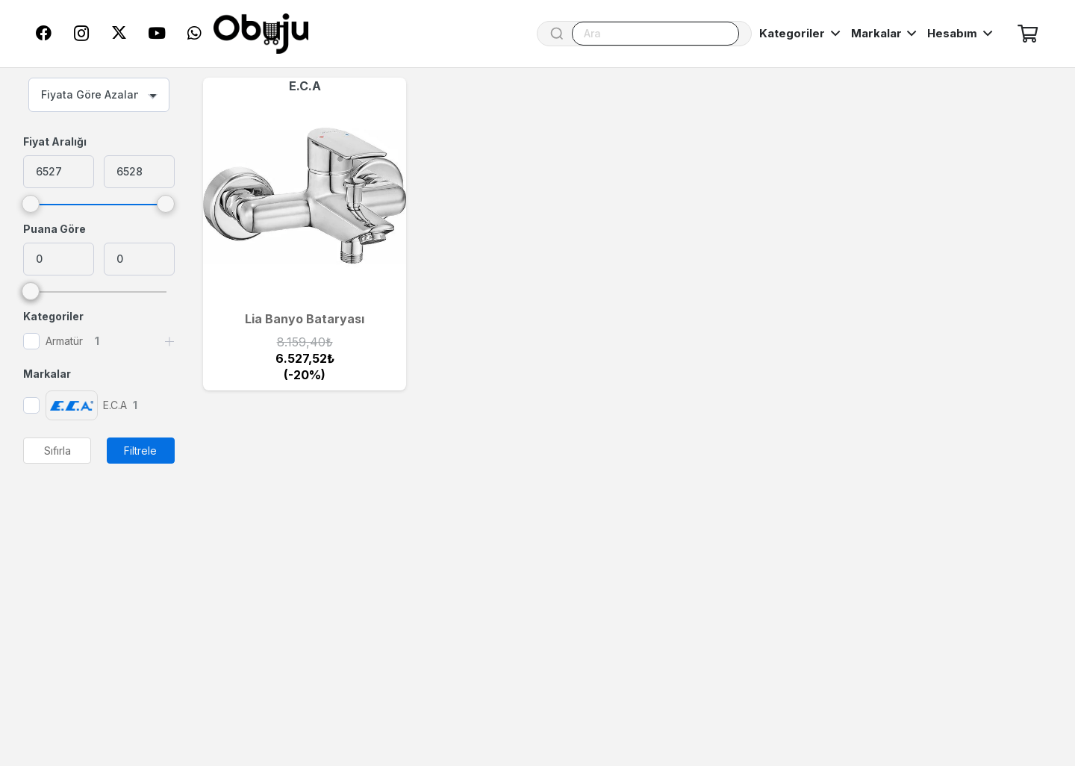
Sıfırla (57, 450)
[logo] (261, 34)
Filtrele (140, 450)
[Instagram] (81, 33)
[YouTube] (156, 33)
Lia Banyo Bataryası (304, 318)
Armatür (64, 340)
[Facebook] (44, 33)
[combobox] (99, 95)
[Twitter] (118, 33)
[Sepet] (1027, 33)
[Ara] (655, 34)
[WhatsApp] (194, 33)
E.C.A (305, 85)
